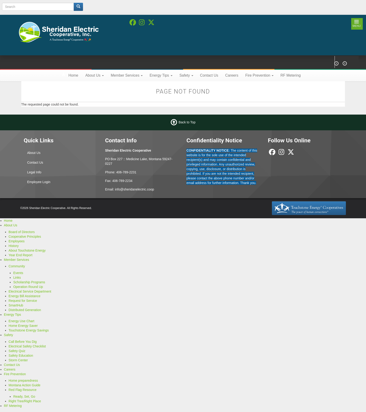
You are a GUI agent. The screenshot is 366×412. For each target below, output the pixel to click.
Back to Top (187, 122)
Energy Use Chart (21, 321)
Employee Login (38, 182)
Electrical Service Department (30, 291)
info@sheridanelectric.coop (134, 189)
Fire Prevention (259, 75)
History (14, 246)
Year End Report (20, 255)
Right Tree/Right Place (25, 401)
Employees (17, 241)
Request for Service (23, 301)
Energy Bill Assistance (24, 296)
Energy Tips (161, 75)
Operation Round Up (28, 287)
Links (17, 277)
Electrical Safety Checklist (27, 346)
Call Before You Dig (23, 341)
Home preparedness (23, 380)
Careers (231, 75)
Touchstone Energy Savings (29, 330)
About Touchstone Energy (27, 250)
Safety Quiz (17, 351)
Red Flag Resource (23, 390)
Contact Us (209, 75)
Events (18, 273)
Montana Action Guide (24, 385)
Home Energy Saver (23, 326)
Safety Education (21, 355)
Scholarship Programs (29, 282)
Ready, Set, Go (24, 396)
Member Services (127, 75)
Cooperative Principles (25, 236)
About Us (94, 75)
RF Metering (290, 75)
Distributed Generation (25, 310)
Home (73, 75)
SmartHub (16, 305)
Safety (186, 75)
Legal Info (34, 172)
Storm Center (18, 360)
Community (17, 266)
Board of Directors (22, 232)
